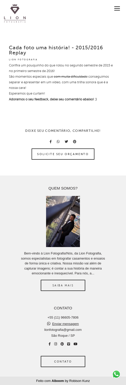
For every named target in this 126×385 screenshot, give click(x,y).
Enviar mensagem (65, 323)
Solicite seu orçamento (63, 154)
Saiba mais (63, 285)
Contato (63, 361)
